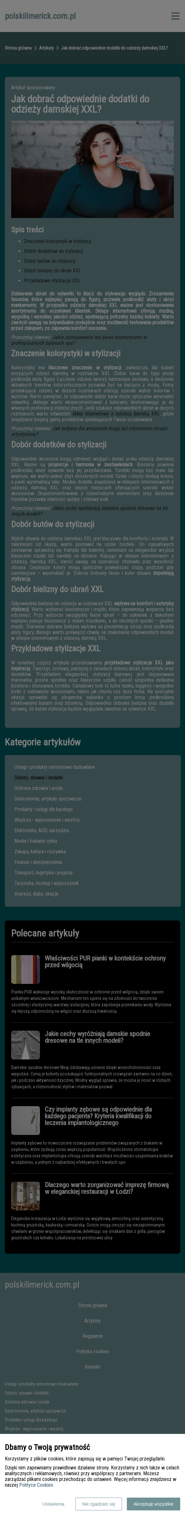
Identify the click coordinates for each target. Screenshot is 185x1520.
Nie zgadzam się (98, 1504)
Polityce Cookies (36, 1485)
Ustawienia (53, 1504)
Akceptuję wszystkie (153, 1504)
